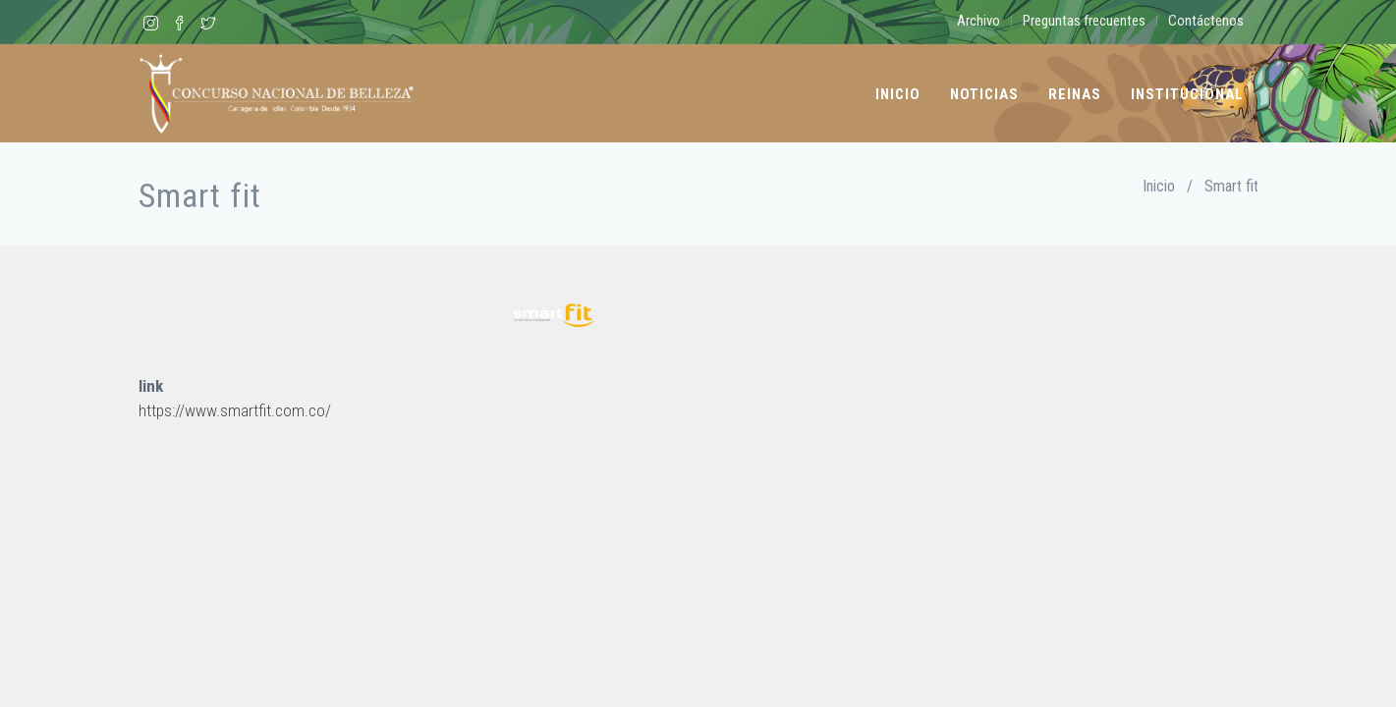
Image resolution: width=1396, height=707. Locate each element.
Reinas (1074, 94)
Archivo (978, 20)
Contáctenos (1206, 20)
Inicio (898, 94)
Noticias (984, 94)
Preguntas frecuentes (1084, 20)
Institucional (1187, 94)
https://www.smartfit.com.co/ (235, 410)
